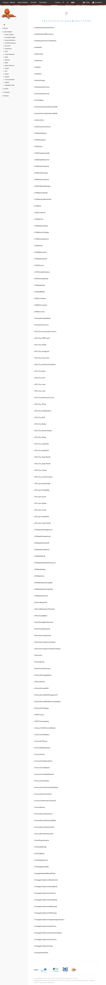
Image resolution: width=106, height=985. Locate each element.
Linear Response (10, 54)
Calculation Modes (10, 37)
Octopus (5, 2)
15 (63, 2)
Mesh (6, 62)
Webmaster (51, 982)
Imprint (36, 982)
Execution (7, 46)
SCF (6, 71)
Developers (43, 2)
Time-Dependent (10, 79)
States (7, 74)
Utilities (7, 82)
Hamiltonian (8, 48)
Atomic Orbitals (9, 34)
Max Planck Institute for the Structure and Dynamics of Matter (76, 980)
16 (67, 2)
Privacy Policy (43, 982)
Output (7, 68)
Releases (6, 96)
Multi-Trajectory (9, 65)
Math (6, 57)
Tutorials (33, 2)
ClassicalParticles (10, 40)
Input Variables (23, 2)
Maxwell (7, 60)
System (7, 77)
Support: (36, 970)
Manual (12, 2)
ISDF (6, 51)
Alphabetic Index (9, 85)
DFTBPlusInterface (10, 43)
